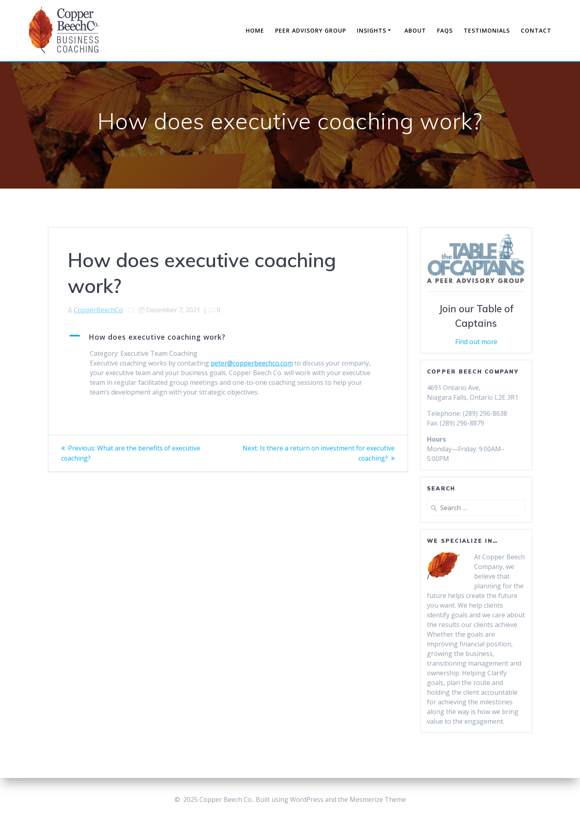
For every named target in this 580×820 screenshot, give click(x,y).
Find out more (476, 341)
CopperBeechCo (98, 309)
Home (255, 30)
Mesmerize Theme (378, 799)
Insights (371, 30)
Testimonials (487, 30)
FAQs (445, 30)
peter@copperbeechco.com (252, 363)
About (415, 30)
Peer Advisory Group (310, 30)
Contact (536, 30)
